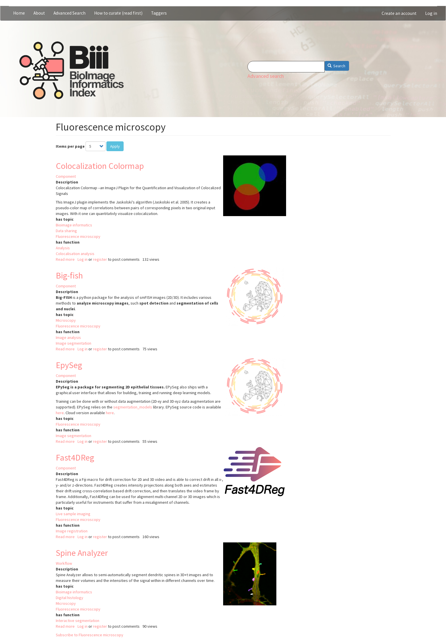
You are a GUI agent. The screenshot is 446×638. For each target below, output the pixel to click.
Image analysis (68, 337)
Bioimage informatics (74, 225)
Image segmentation (73, 343)
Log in (431, 13)
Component (66, 176)
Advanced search (265, 76)
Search (337, 65)
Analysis (63, 247)
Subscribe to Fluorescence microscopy (89, 634)
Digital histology (69, 597)
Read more (65, 259)
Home (19, 13)
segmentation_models (132, 407)
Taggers (159, 13)
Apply (115, 146)
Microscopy (66, 320)
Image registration (72, 531)
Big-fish (69, 275)
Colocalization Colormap (100, 165)
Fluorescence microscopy (78, 236)
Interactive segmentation (77, 620)
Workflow (64, 563)
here (60, 412)
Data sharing (66, 230)
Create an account (399, 13)
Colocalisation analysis (75, 253)
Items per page (70, 146)
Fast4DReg (75, 457)
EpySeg (69, 365)
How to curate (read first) (118, 13)
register (100, 259)
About (39, 13)
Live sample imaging (73, 513)
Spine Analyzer (82, 552)
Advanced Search (69, 13)
